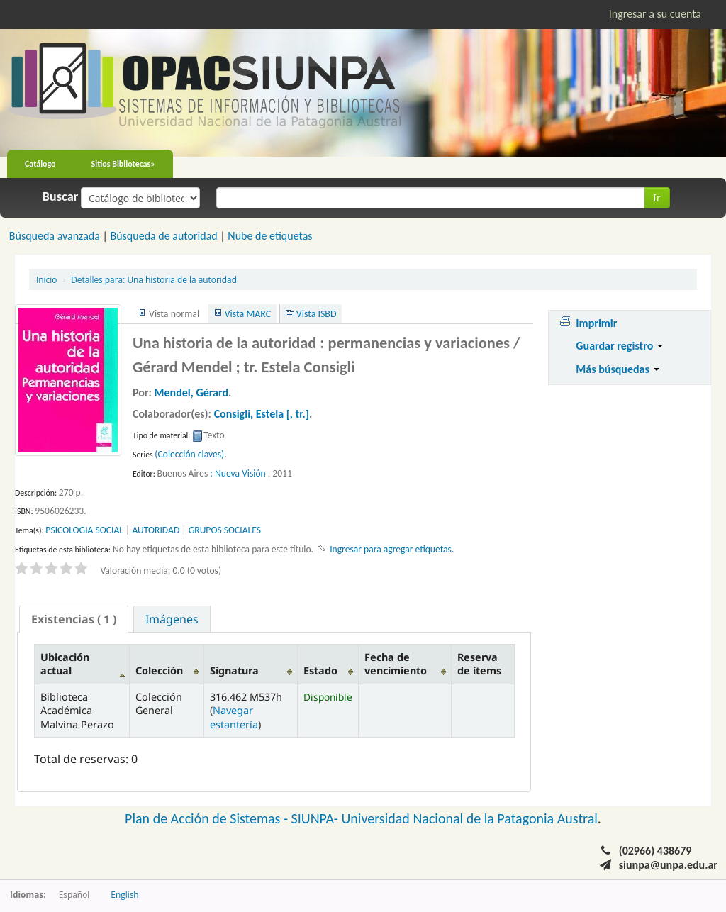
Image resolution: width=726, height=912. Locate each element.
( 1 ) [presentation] (73, 619)
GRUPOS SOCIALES (225, 530)
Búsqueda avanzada (54, 236)
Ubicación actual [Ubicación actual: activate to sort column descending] (64, 663)
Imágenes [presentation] (172, 619)
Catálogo (40, 164)
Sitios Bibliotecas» (123, 164)
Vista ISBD (316, 314)
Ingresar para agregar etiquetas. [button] (392, 549)
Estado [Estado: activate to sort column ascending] (320, 670)
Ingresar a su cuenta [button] (655, 14)
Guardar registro (619, 345)
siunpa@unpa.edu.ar (668, 865)
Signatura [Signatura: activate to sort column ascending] (234, 670)
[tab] (73, 619)
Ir (657, 197)
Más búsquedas (617, 369)
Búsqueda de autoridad (163, 236)
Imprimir (596, 323)
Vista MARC (248, 314)
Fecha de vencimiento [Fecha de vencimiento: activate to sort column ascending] (395, 663)
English (124, 894)
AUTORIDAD (155, 530)
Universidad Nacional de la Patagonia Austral (470, 818)
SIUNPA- (316, 818)
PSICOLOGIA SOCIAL (84, 530)
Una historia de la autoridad (154, 279)
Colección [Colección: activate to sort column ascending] (159, 670)
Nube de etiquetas (270, 236)
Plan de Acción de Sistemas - (208, 818)
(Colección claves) (189, 454)
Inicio (46, 279)
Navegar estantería (234, 717)
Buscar (61, 196)
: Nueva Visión (237, 473)
